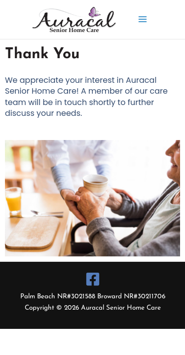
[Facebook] (92, 279)
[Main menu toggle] (143, 19)
